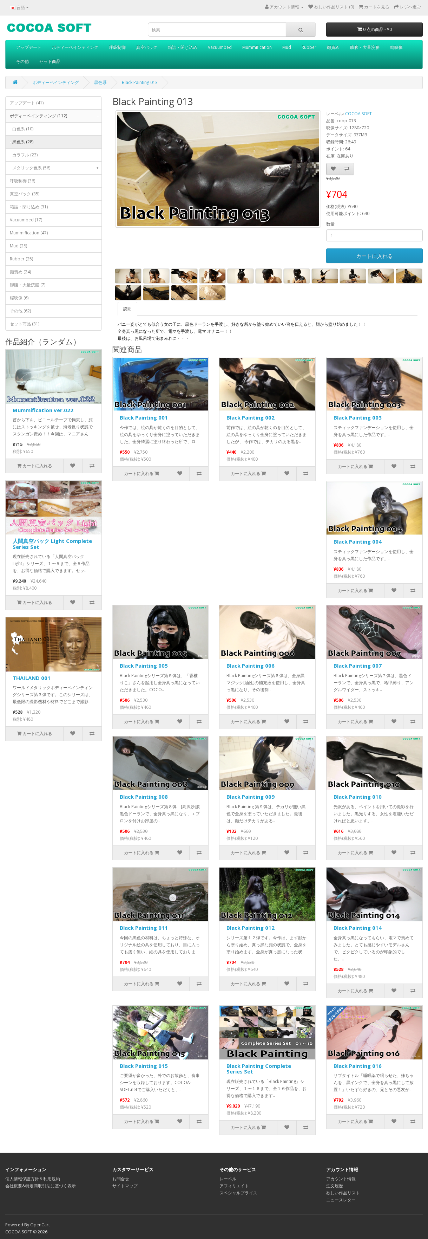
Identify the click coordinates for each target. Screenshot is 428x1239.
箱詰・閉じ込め (182, 47)
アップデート (28, 47)
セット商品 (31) (24, 324)
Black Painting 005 (144, 665)
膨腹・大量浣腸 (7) (27, 285)
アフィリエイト (234, 1186)
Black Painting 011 (144, 927)
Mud (286, 47)
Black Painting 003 (358, 417)
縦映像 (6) (19, 298)
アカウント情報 (341, 1179)
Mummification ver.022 (43, 410)
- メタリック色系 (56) (55, 168)
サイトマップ (125, 1186)
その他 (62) (20, 311)
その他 (22, 61)
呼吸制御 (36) (22, 181)
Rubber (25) (21, 259)
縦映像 (396, 47)
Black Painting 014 (358, 927)
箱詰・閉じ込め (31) (29, 207)
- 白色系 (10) (21, 129)
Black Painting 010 (358, 796)
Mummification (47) (29, 233)
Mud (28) (18, 246)
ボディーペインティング (75, 47)
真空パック (146, 47)
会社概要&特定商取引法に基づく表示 (40, 1186)
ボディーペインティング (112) (55, 116)
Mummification (257, 47)
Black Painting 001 (144, 417)
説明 (127, 309)
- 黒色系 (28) (21, 142)
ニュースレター (341, 1200)
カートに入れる (374, 255)
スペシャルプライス (238, 1193)
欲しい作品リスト (343, 1193)
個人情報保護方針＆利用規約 (32, 1179)
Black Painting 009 (250, 796)
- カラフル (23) (24, 155)
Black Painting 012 (250, 927)
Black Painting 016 (358, 1065)
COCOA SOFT (358, 114)
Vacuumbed (220, 47)
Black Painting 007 (358, 665)
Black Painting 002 (250, 417)
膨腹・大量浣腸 (365, 47)
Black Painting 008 (144, 796)
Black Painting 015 (144, 1065)
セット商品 (49, 61)
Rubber (309, 47)
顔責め (333, 47)
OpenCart (40, 1225)
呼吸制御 (117, 47)
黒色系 (100, 82)
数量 (330, 224)
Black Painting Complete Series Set (258, 1068)
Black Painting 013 (140, 82)
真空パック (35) (24, 194)
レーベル (227, 1179)
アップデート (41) (27, 103)
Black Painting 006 (250, 665)
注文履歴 (334, 1186)
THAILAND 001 (32, 677)
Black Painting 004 (358, 541)
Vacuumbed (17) (26, 220)
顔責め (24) (20, 272)
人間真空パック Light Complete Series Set (52, 543)
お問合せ (120, 1179)
